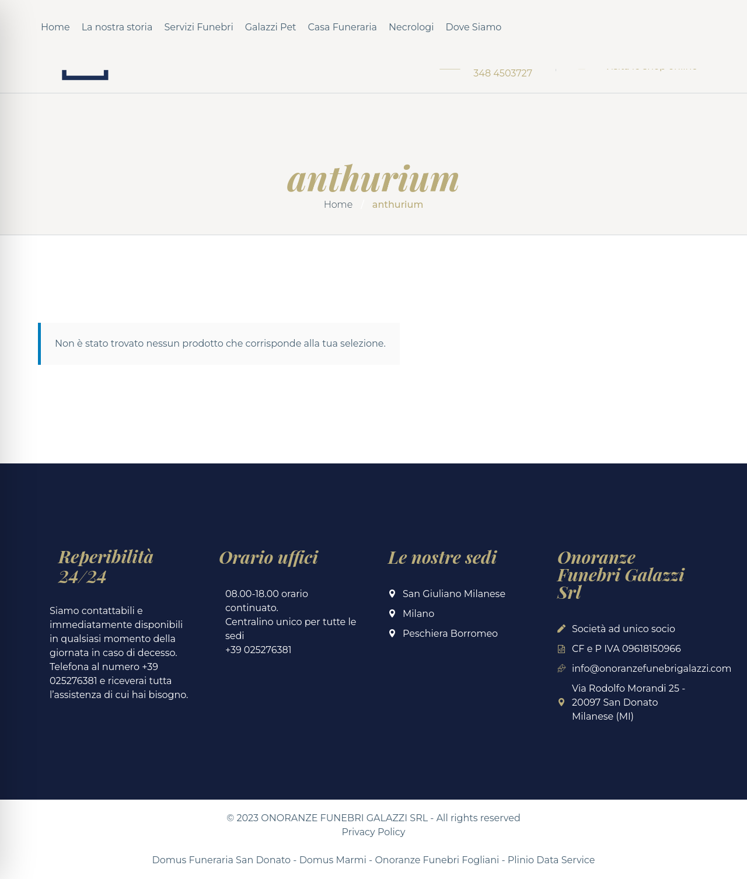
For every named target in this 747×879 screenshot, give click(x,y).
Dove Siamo (474, 27)
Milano (418, 613)
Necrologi (411, 27)
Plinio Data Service (551, 860)
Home (55, 27)
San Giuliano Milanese (454, 593)
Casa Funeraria (342, 27)
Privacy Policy (374, 832)
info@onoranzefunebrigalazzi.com (652, 668)
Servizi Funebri (198, 27)
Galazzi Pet (270, 27)
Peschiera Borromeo (450, 633)
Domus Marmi (332, 860)
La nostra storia (117, 27)
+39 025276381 (258, 649)
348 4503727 (502, 73)
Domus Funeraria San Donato (221, 860)
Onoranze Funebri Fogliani (437, 860)
